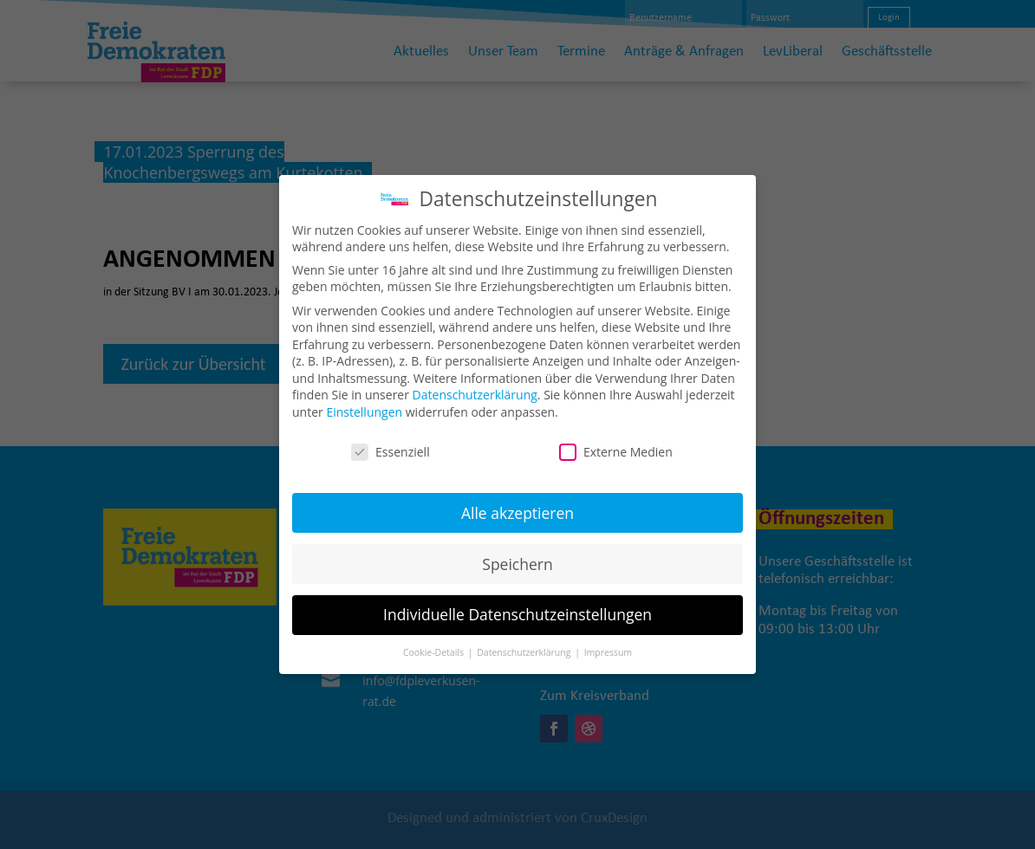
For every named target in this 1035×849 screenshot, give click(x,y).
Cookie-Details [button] (434, 640)
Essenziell (390, 439)
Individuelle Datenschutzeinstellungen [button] (517, 602)
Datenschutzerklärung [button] (525, 640)
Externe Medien (616, 439)
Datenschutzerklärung (475, 382)
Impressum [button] (608, 640)
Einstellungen (364, 400)
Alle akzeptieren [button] (517, 499)
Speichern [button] (517, 551)
